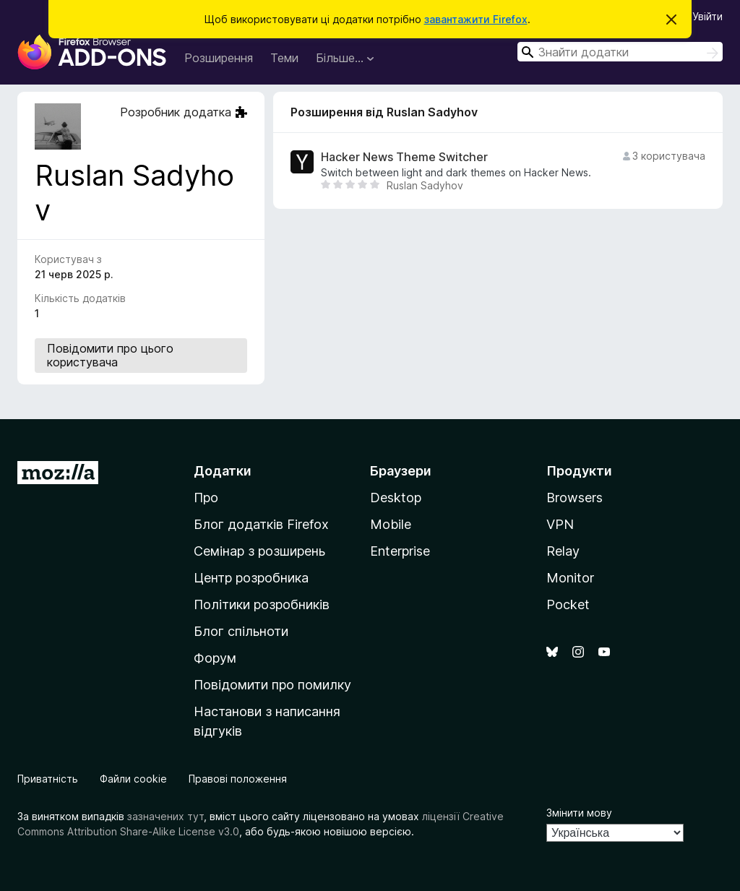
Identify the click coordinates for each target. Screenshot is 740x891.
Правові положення (238, 778)
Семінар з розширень (259, 551)
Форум (215, 658)
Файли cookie (133, 778)
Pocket (568, 604)
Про (206, 497)
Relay (563, 551)
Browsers (574, 497)
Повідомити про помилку (272, 684)
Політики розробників (262, 604)
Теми (284, 58)
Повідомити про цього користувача (110, 355)
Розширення (218, 58)
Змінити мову (579, 812)
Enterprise (400, 551)
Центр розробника (251, 577)
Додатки (222, 470)
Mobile (390, 524)
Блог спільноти (241, 631)
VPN (560, 524)
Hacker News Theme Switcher (404, 157)
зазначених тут (165, 816)
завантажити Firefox (476, 19)
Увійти (707, 16)
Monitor (570, 577)
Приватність (47, 778)
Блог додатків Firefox (261, 524)
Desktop (395, 497)
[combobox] (620, 51)
